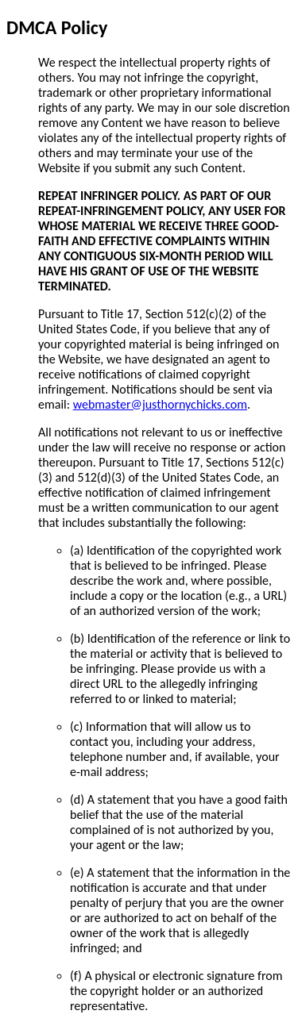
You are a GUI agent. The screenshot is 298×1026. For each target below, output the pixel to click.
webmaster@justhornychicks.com (160, 404)
